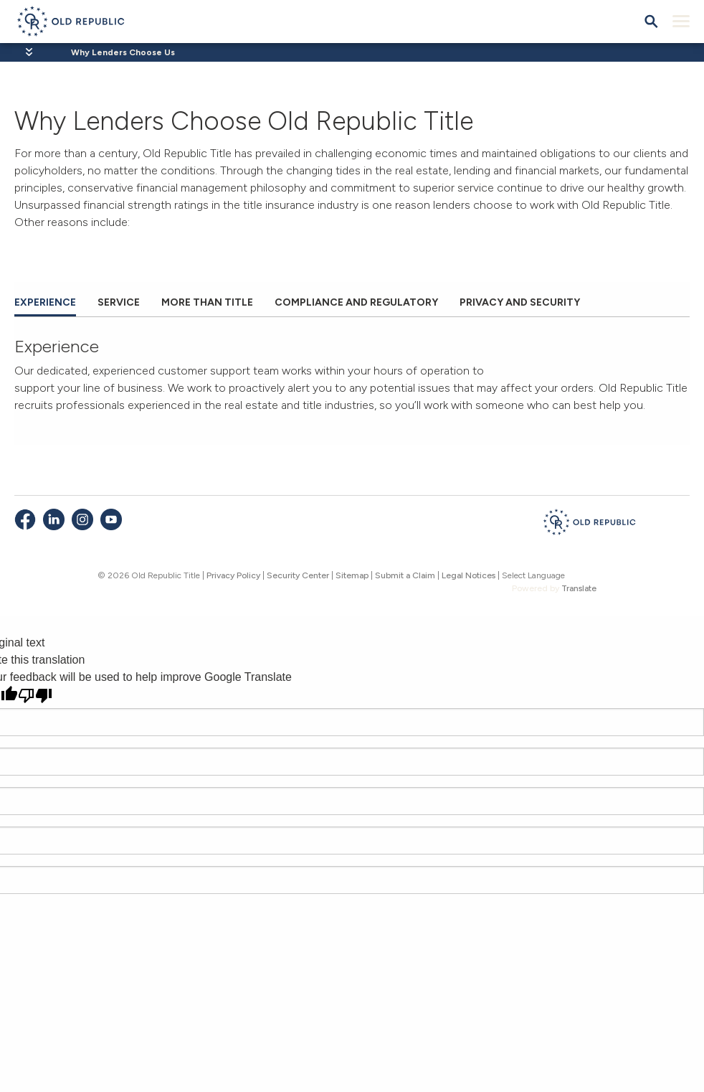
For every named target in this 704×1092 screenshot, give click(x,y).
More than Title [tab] (207, 302)
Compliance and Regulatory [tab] (356, 302)
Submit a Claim (405, 575)
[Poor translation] (35, 695)
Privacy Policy (233, 575)
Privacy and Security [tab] (520, 302)
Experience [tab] (45, 302)
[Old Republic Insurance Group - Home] (589, 524)
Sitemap (352, 575)
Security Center (298, 575)
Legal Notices (468, 575)
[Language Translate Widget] (554, 575)
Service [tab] (118, 302)
